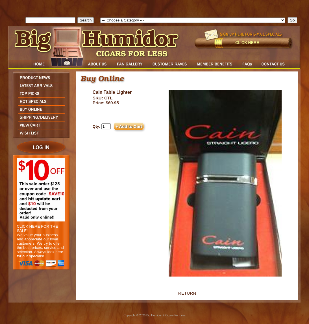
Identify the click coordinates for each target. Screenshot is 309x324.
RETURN (187, 293)
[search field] (50, 20)
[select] (192, 20)
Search (18, 20)
